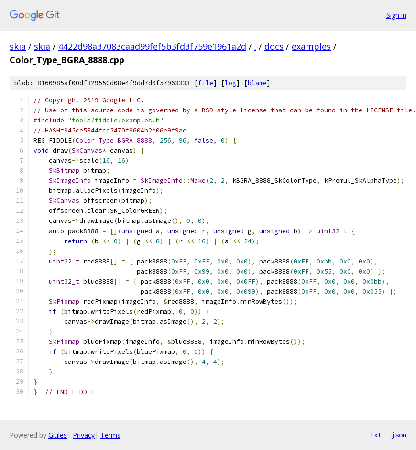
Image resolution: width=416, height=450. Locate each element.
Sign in (396, 15)
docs (274, 46)
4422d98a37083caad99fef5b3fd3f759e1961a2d (152, 46)
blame (257, 83)
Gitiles (57, 434)
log (230, 83)
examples (311, 46)
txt (376, 434)
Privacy (84, 434)
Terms (110, 434)
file (205, 83)
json (398, 434)
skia (18, 46)
